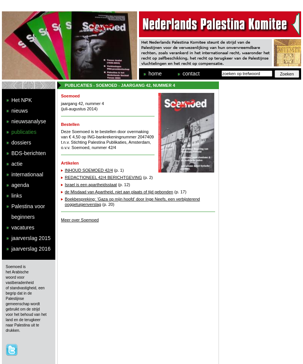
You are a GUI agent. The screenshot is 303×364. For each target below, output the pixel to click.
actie (17, 164)
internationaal (27, 174)
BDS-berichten (28, 153)
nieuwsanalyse (28, 121)
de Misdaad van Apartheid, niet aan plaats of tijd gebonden (119, 192)
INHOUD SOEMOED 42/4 (89, 170)
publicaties (23, 132)
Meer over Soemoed (80, 220)
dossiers (21, 143)
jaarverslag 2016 (31, 249)
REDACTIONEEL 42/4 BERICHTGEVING (103, 177)
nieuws (19, 111)
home (155, 74)
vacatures (22, 227)
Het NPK (21, 100)
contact (191, 74)
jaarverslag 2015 (31, 238)
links (16, 196)
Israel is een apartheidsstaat (91, 184)
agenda (20, 185)
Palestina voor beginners (28, 211)
